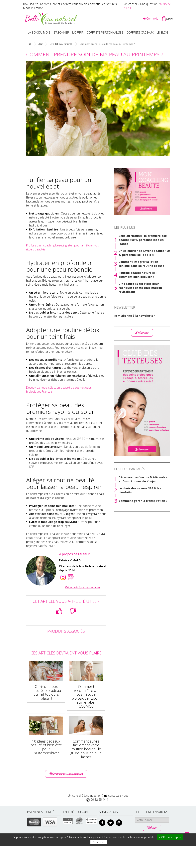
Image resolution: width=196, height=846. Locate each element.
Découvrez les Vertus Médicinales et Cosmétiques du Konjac (143, 479)
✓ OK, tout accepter (170, 837)
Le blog (162, 32)
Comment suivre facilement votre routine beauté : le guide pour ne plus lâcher (86, 749)
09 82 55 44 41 (100, 799)
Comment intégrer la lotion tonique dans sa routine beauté (141, 264)
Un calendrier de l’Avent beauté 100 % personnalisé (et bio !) (144, 253)
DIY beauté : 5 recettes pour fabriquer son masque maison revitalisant (140, 288)
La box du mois (39, 32)
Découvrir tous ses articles (82, 587)
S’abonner (61, 32)
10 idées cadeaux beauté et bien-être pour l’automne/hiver (46, 747)
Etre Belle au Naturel (60, 43)
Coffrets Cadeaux (140, 32)
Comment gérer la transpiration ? (143, 501)
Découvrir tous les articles (66, 774)
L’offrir (77, 32)
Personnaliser (98, 842)
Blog (40, 43)
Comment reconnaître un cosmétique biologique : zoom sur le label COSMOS (86, 696)
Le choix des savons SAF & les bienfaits (140, 490)
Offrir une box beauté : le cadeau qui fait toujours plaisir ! (46, 692)
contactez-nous (118, 795)
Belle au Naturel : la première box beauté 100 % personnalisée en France (143, 240)
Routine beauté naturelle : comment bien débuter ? (137, 275)
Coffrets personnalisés (105, 32)
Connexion (151, 18)
